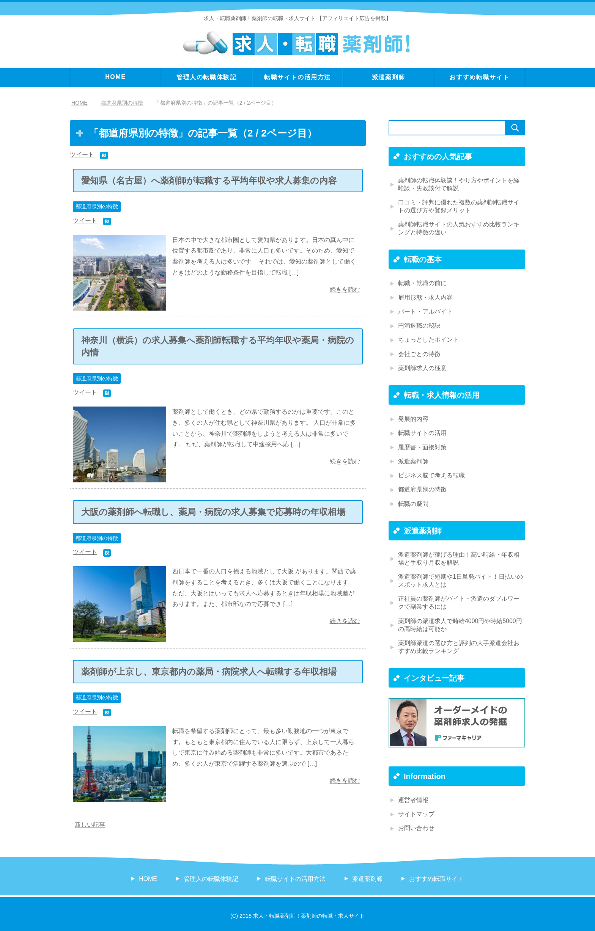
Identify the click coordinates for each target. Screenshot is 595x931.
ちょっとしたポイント (428, 339)
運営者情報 (413, 798)
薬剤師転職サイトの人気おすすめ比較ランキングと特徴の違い (458, 228)
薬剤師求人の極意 (422, 367)
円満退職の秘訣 (419, 325)
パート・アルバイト (425, 311)
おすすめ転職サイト (479, 77)
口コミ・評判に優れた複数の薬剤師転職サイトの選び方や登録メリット (458, 206)
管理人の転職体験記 (206, 77)
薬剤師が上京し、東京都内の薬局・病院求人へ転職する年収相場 (209, 671)
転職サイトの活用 (422, 432)
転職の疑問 (413, 502)
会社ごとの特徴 (419, 353)
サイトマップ (416, 812)
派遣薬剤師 (388, 77)
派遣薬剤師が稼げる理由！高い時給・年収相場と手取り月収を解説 (458, 557)
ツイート (82, 154)
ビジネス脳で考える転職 (431, 474)
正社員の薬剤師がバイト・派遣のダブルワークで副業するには (458, 601)
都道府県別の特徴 (97, 206)
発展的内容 (413, 418)
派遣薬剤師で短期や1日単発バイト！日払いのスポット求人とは (460, 579)
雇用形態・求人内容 (425, 297)
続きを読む (345, 289)
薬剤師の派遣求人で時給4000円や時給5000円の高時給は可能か (460, 623)
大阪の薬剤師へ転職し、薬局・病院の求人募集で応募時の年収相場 (213, 512)
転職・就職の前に (422, 283)
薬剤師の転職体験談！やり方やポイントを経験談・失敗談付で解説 (458, 184)
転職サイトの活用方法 (297, 77)
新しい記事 (90, 824)
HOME (115, 77)
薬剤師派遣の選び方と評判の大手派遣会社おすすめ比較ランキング (458, 645)
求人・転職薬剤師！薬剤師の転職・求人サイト (259, 18)
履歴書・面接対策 (422, 446)
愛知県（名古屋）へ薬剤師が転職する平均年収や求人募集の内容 (209, 180)
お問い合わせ (416, 826)
